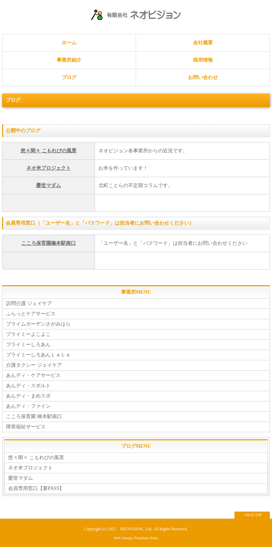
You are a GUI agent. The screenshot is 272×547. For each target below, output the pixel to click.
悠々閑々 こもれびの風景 (48, 150)
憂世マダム (48, 185)
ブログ (69, 77)
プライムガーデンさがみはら (38, 324)
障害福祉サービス (26, 426)
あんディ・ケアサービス (33, 375)
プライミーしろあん (28, 344)
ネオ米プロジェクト (48, 168)
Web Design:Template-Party (136, 538)
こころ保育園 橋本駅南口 (34, 416)
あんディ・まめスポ (28, 396)
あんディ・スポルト (28, 385)
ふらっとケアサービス (31, 313)
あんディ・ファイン (28, 406)
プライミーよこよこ (28, 334)
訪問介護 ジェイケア (29, 303)
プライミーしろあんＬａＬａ (38, 354)
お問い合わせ (203, 77)
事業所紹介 (69, 60)
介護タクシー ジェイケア (34, 365)
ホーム (69, 42)
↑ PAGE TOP (252, 515)
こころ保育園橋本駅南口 (48, 243)
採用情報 (203, 60)
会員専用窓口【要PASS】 (36, 488)
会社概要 (203, 42)
